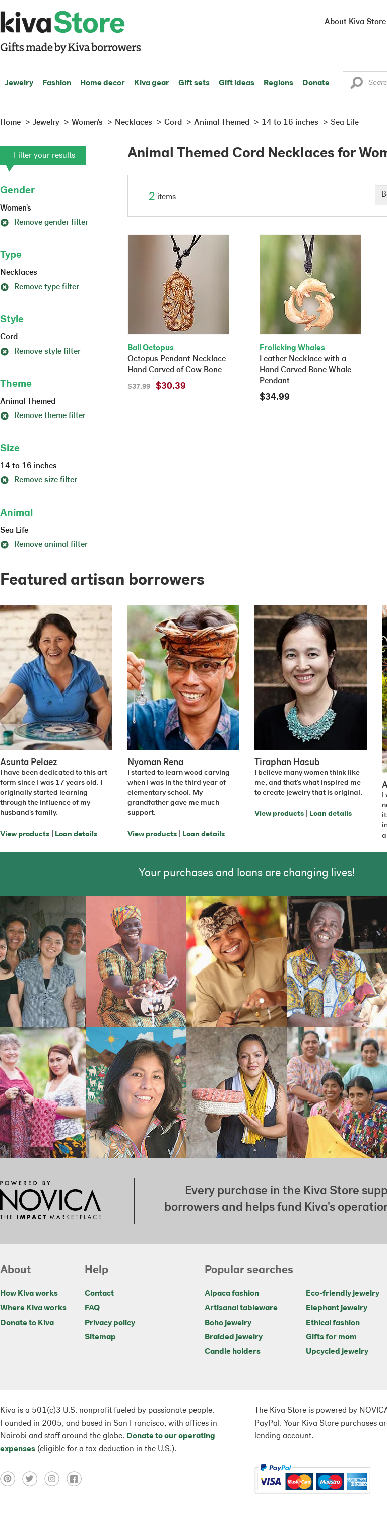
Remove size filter (38, 480)
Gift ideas (236, 83)
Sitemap (100, 1337)
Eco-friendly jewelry (342, 1294)
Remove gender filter (44, 223)
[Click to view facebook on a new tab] (77, 1479)
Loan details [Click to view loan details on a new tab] (76, 834)
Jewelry (19, 83)
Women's (15, 208)
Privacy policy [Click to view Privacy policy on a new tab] (110, 1323)
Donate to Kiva (27, 1323)
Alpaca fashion (232, 1294)
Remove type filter (39, 287)
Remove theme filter (43, 416)
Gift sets (194, 83)
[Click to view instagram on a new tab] (55, 1479)
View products (24, 834)
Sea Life (14, 531)
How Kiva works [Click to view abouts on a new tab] (29, 1294)
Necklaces (18, 273)
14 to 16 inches (28, 466)
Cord (9, 337)
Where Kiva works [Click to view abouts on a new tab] (33, 1308)
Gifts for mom (331, 1337)
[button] (356, 85)
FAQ (92, 1308)
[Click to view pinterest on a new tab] (11, 1479)
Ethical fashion (333, 1323)
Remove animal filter (44, 545)
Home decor (102, 83)
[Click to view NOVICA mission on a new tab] (50, 1201)
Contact (99, 1294)
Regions (278, 83)
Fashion (56, 83)
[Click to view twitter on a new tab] (33, 1479)
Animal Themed (27, 402)
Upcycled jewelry (337, 1352)
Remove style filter (40, 352)
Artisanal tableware (241, 1308)
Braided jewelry (234, 1337)
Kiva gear (151, 83)
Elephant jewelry (336, 1308)
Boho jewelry (228, 1323)
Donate (316, 83)
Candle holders (233, 1352)
